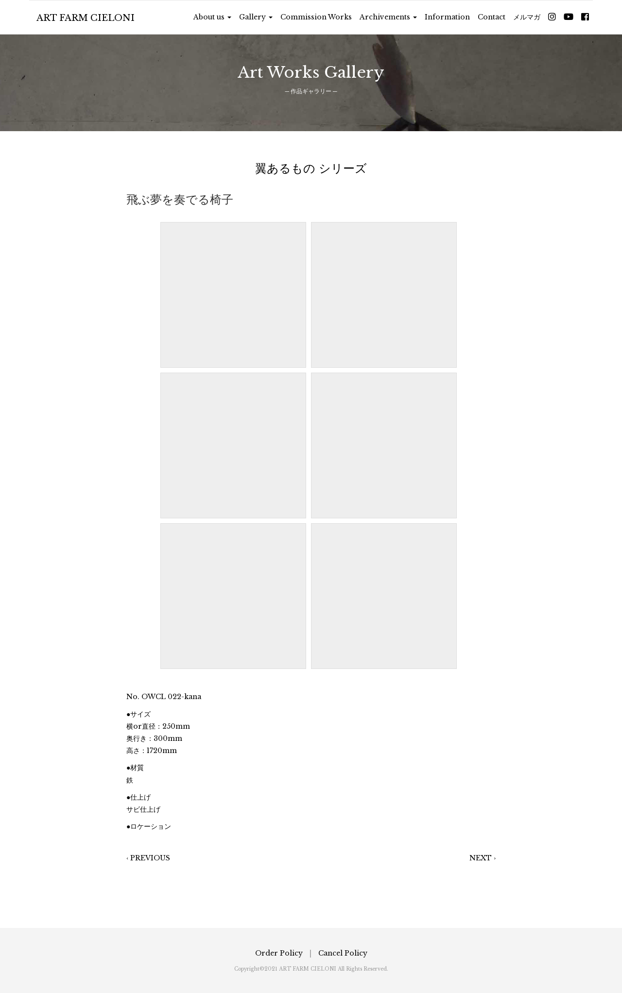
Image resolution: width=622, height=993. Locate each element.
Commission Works (316, 17)
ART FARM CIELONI (85, 18)
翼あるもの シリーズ (311, 168)
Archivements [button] (388, 17)
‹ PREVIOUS (148, 858)
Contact (491, 17)
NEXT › (482, 858)
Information (447, 17)
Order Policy (279, 953)
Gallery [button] (256, 17)
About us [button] (212, 17)
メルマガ (526, 17)
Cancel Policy (342, 953)
